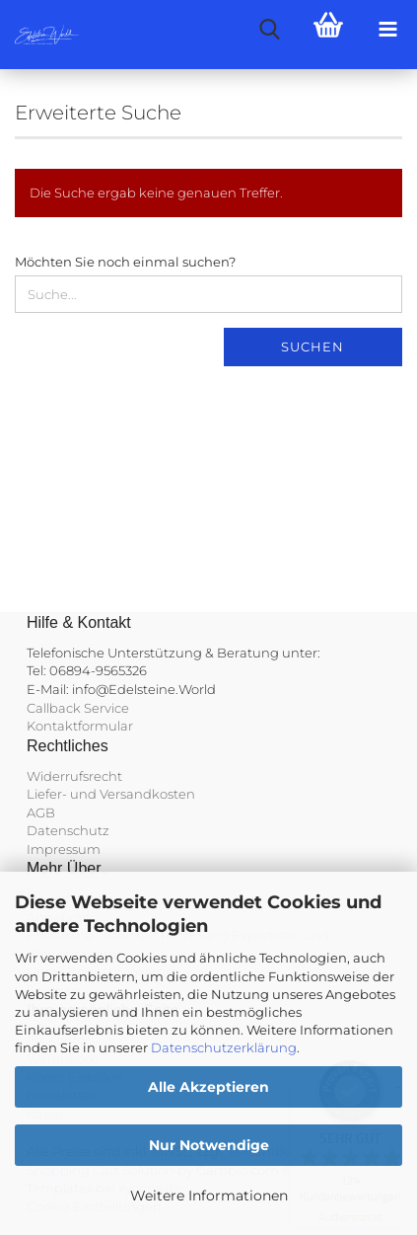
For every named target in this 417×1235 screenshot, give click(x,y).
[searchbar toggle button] (269, 29)
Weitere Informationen (209, 1195)
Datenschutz (68, 830)
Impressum (64, 849)
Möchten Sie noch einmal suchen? (125, 262)
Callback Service (78, 708)
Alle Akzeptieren (208, 1087)
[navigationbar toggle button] (387, 29)
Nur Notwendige (209, 1145)
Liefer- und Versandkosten (111, 794)
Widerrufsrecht (74, 776)
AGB (41, 812)
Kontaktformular (80, 725)
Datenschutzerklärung (224, 1047)
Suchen (312, 346)
